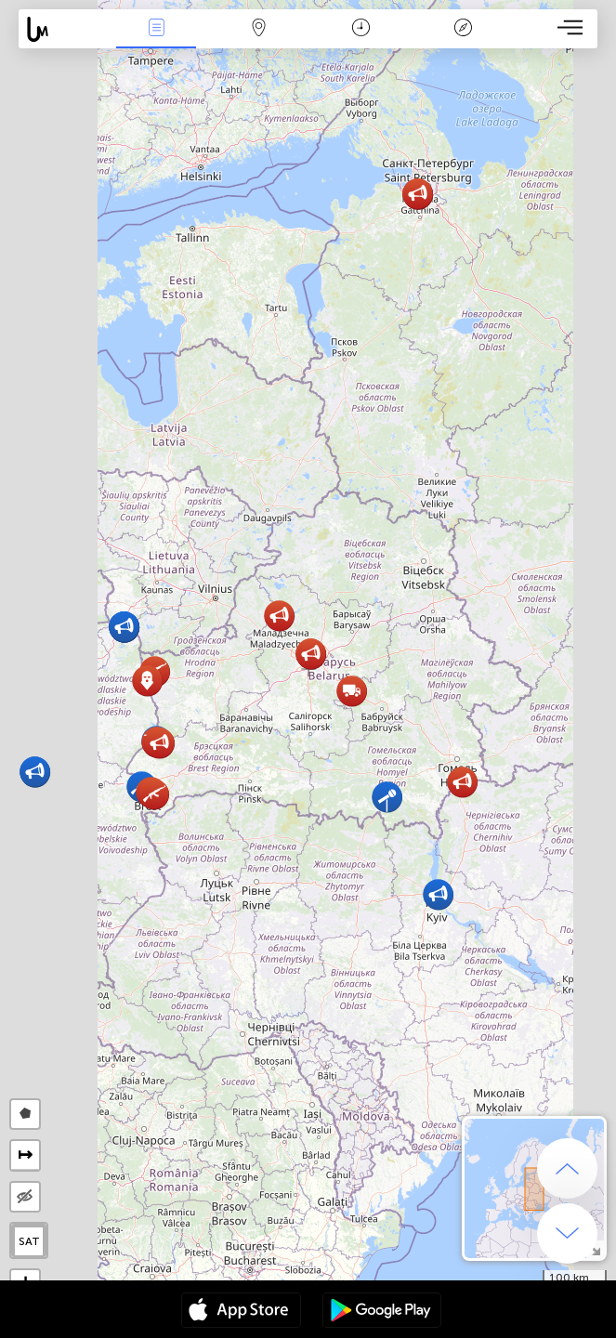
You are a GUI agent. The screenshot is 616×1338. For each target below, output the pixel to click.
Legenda (463, 29)
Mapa (258, 29)
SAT (29, 1241)
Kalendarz (361, 29)
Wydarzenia (156, 29)
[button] (438, 894)
